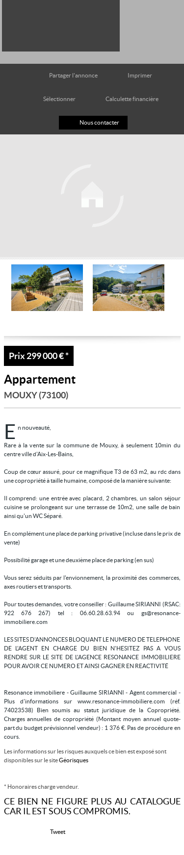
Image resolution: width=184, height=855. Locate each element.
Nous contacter (99, 122)
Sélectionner (59, 99)
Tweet (57, 832)
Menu (168, 21)
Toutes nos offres (144, 21)
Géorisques (73, 760)
